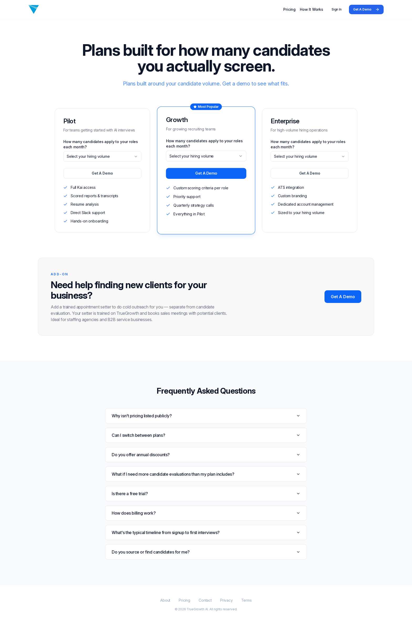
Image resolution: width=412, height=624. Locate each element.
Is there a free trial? (206, 493)
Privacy (226, 600)
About (165, 600)
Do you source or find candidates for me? (206, 552)
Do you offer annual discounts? (206, 454)
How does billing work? (206, 513)
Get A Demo (366, 9)
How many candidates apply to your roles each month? (100, 144)
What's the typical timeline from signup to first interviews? (206, 532)
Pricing (289, 9)
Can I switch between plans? (206, 435)
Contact (205, 600)
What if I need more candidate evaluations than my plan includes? (206, 474)
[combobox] (102, 156)
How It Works (311, 9)
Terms (246, 600)
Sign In (337, 9)
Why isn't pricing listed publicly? (206, 415)
